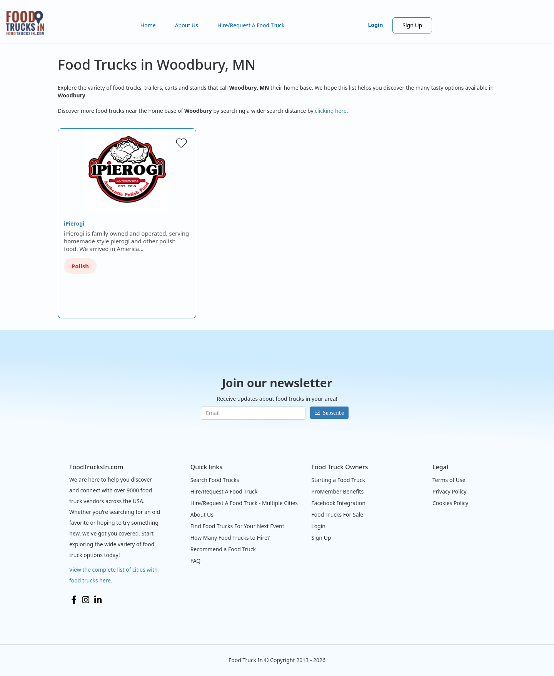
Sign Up (412, 25)
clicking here (331, 110)
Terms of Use (449, 480)
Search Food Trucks (214, 480)
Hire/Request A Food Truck (251, 25)
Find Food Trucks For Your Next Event (237, 526)
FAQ (195, 560)
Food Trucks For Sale (337, 514)
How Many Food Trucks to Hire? (230, 537)
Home (148, 25)
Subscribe (333, 412)
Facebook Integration (338, 503)
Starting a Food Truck (338, 480)
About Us (186, 25)
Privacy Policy (449, 491)
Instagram (85, 600)
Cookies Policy (450, 503)
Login (375, 24)
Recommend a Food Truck (223, 549)
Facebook (74, 600)
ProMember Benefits (337, 491)
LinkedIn (98, 600)
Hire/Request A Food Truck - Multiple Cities (244, 503)
